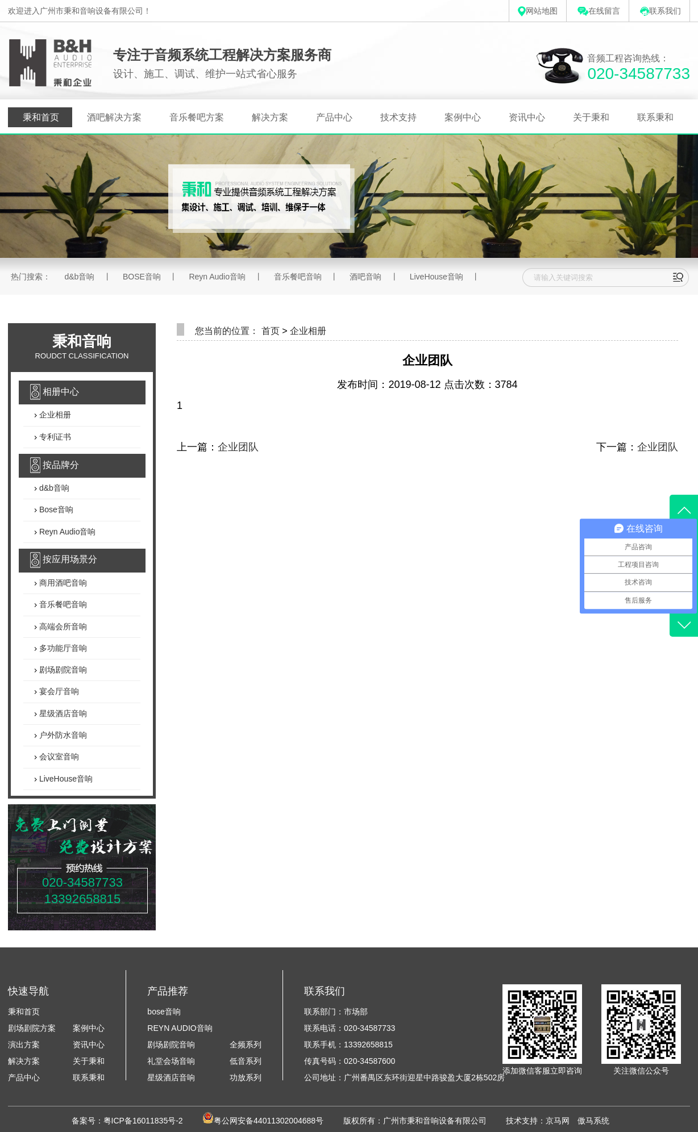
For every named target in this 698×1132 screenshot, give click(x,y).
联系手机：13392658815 (348, 1044)
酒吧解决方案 (114, 117)
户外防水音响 (62, 735)
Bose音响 (55, 510)
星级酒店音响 (62, 713)
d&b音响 (79, 276)
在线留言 (598, 10)
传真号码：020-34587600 (349, 1061)
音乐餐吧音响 (298, 276)
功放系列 (245, 1077)
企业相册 (54, 415)
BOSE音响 (142, 276)
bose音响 (163, 1011)
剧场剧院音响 (62, 669)
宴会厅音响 (58, 691)
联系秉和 (655, 117)
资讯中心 (527, 117)
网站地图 (538, 10)
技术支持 (398, 117)
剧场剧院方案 (32, 1028)
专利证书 (54, 436)
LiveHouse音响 (436, 276)
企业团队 (238, 447)
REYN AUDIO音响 (179, 1028)
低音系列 (245, 1061)
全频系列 (245, 1044)
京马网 (558, 1120)
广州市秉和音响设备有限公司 (435, 1120)
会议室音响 (58, 757)
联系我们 (660, 10)
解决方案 (270, 117)
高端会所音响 (62, 626)
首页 (270, 331)
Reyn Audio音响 (217, 276)
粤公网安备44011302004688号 (268, 1120)
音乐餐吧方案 (196, 117)
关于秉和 (591, 117)
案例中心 (462, 117)
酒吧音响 (365, 276)
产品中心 (334, 117)
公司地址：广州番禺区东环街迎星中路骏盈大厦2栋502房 (404, 1077)
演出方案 (24, 1044)
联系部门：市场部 (336, 1011)
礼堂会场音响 (171, 1061)
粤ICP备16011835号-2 (143, 1120)
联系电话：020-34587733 (349, 1028)
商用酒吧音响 (62, 582)
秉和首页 (41, 117)
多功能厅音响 (62, 648)
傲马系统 (593, 1120)
